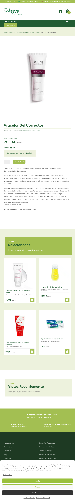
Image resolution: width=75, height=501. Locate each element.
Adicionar (19, 162)
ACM (38, 32)
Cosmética (20, 32)
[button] (32, 300)
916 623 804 (17, 424)
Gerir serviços (7, 475)
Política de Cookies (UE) (47, 458)
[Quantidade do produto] (7, 162)
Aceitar (37, 481)
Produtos (12, 32)
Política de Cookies (29, 498)
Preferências (37, 493)
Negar (37, 487)
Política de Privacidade (43, 498)
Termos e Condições (46, 451)
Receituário (8, 447)
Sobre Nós (7, 451)
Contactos (7, 458)
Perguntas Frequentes (47, 443)
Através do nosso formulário (57, 424)
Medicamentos (9, 443)
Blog (5, 455)
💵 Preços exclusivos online (30, 1)
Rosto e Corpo (30, 32)
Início (5, 32)
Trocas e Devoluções (46, 447)
